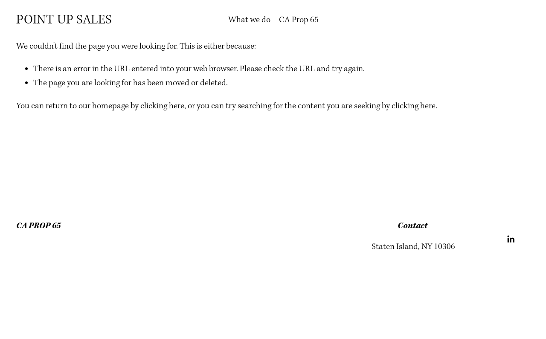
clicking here (162, 106)
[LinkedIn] (510, 239)
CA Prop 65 (299, 19)
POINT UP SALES (64, 20)
